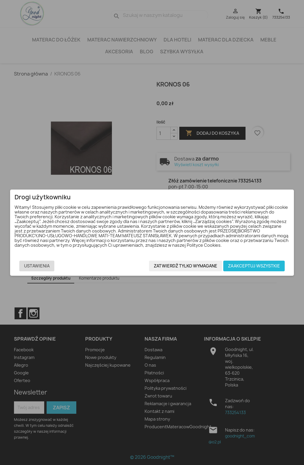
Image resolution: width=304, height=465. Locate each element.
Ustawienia (34, 266)
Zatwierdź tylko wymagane (188, 266)
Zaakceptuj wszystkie (257, 266)
